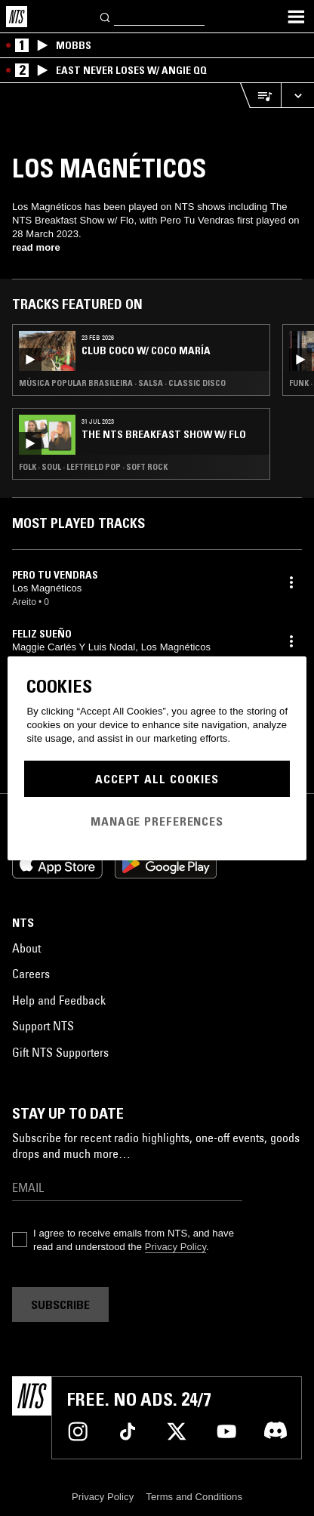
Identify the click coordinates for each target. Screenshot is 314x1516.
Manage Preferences (157, 821)
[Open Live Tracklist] (260, 95)
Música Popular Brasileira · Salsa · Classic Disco (122, 383)
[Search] (105, 16)
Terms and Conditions (194, 1496)
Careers (31, 973)
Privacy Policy (175, 1246)
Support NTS (43, 1025)
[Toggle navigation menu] (296, 17)
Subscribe (60, 1304)
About (26, 948)
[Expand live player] (297, 95)
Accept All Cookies (157, 778)
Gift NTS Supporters (60, 1052)
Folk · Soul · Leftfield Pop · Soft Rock (93, 467)
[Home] (16, 16)
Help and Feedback (59, 1000)
